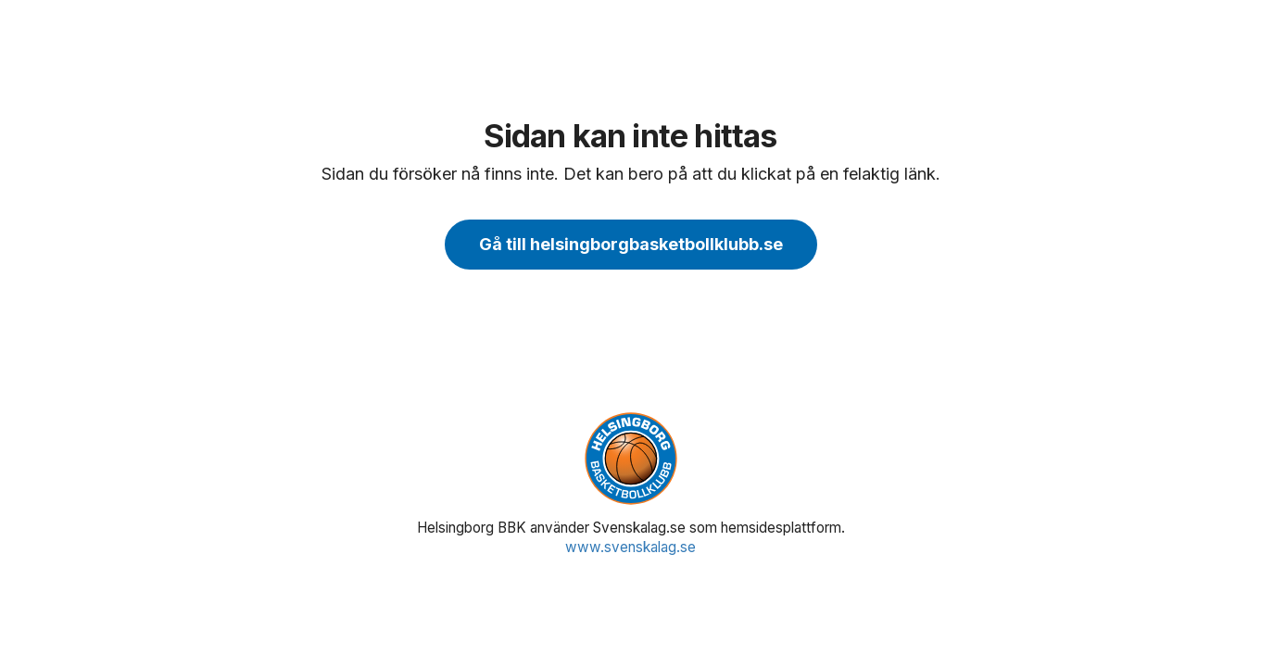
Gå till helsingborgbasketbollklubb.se (631, 244)
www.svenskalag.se (630, 547)
